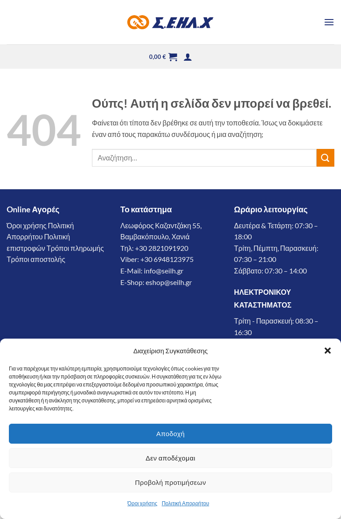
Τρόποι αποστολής (36, 259)
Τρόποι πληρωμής (75, 248)
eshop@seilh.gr (169, 282)
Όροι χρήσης (142, 503)
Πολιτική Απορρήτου (185, 503)
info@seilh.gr (163, 270)
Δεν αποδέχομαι (170, 458)
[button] (327, 350)
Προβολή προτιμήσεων (170, 482)
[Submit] (325, 157)
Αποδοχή (170, 433)
